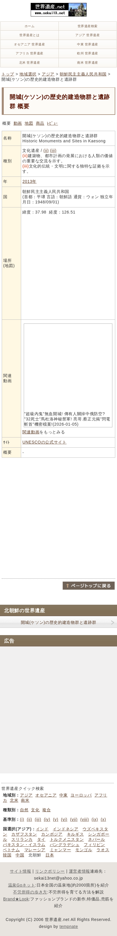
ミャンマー (60, 849)
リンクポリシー (50, 871)
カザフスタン (24, 834)
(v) (55, 819)
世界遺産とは (29, 35)
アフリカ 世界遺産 (29, 53)
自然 (24, 810)
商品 (40, 123)
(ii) (46, 150)
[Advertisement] (58, 517)
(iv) (47, 819)
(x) (103, 819)
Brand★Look (16, 899)
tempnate (68, 926)
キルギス (75, 834)
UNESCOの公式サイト (44, 442)
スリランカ (22, 839)
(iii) (53, 150)
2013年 (29, 181)
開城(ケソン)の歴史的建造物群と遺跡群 (58, 622)
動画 (18, 123)
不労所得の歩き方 (30, 892)
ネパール (96, 839)
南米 (25, 800)
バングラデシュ (65, 844)
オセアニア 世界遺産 (29, 44)
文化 (35, 810)
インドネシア (65, 829)
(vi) (64, 819)
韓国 (7, 855)
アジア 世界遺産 (87, 35)
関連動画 (30, 432)
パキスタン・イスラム (24, 844)
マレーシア (35, 849)
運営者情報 (79, 871)
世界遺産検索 (88, 26)
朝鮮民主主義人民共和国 (83, 74)
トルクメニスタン (67, 839)
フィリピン (94, 844)
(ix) (95, 819)
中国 (20, 855)
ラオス (102, 849)
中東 (63, 795)
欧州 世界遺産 (87, 53)
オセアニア (46, 795)
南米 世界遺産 (87, 62)
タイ (41, 839)
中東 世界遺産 (87, 44)
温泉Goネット (21, 885)
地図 (29, 123)
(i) (22, 819)
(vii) (74, 819)
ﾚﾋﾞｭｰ (52, 123)
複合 (46, 810)
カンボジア (52, 834)
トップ (7, 74)
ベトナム (11, 849)
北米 (14, 800)
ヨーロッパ (81, 795)
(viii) (84, 819)
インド (42, 829)
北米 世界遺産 (29, 62)
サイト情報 (20, 871)
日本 (49, 855)
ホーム (30, 26)
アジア (48, 74)
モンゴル (83, 849)
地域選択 (27, 74)
